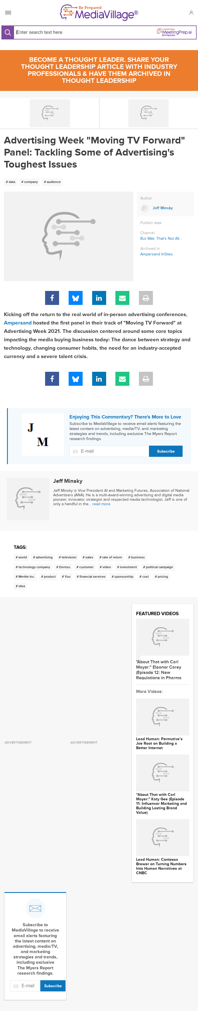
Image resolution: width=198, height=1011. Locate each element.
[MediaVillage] (99, 12)
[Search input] (55, 32)
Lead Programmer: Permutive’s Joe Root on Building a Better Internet (159, 743)
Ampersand (18, 323)
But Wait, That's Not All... (161, 238)
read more (101, 504)
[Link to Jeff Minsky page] (165, 208)
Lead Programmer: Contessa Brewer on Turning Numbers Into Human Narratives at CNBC (161, 866)
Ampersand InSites (156, 254)
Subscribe (166, 451)
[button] (191, 12)
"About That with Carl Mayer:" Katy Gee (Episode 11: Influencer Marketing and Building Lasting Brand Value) (161, 804)
